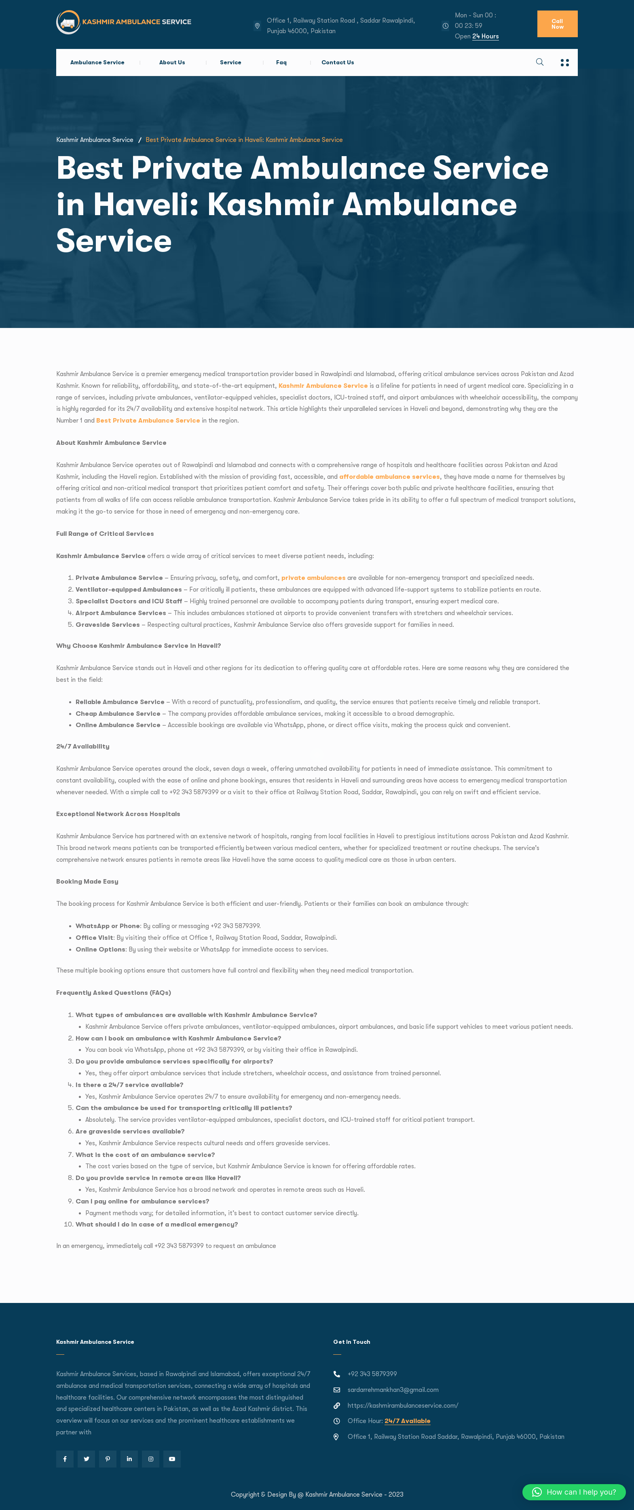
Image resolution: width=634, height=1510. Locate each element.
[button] (574, 1492)
